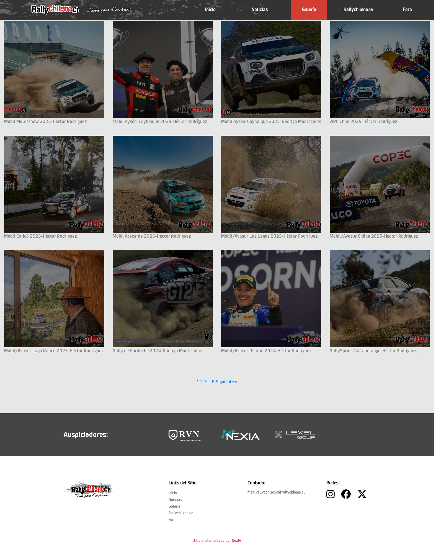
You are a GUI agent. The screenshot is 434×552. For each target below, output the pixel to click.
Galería (309, 9)
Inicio (210, 9)
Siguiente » (227, 381)
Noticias (260, 9)
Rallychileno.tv (358, 9)
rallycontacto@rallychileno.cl (280, 492)
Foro (407, 9)
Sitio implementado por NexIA (217, 540)
